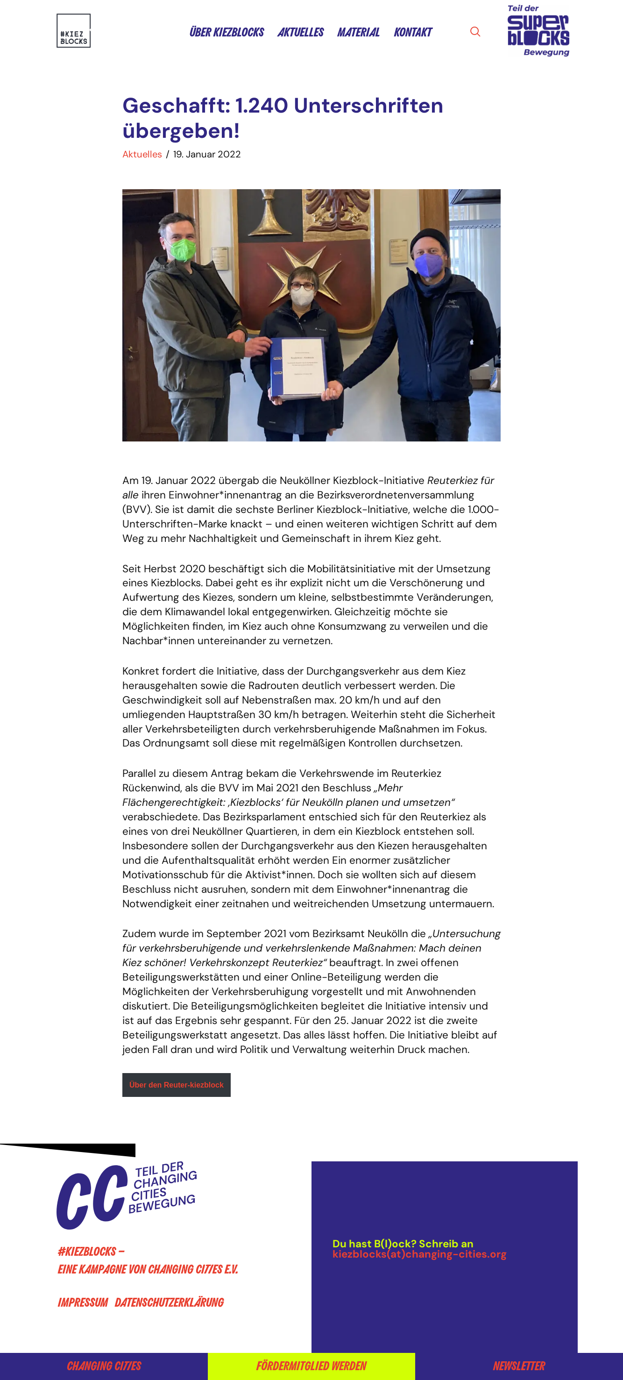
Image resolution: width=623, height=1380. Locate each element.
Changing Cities (104, 1366)
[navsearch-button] (478, 32)
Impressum (83, 1303)
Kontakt (413, 32)
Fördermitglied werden (311, 1366)
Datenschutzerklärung (169, 1303)
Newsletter (519, 1366)
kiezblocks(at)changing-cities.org (420, 1254)
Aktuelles (301, 32)
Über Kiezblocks (227, 32)
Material (359, 32)
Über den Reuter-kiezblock (176, 1085)
